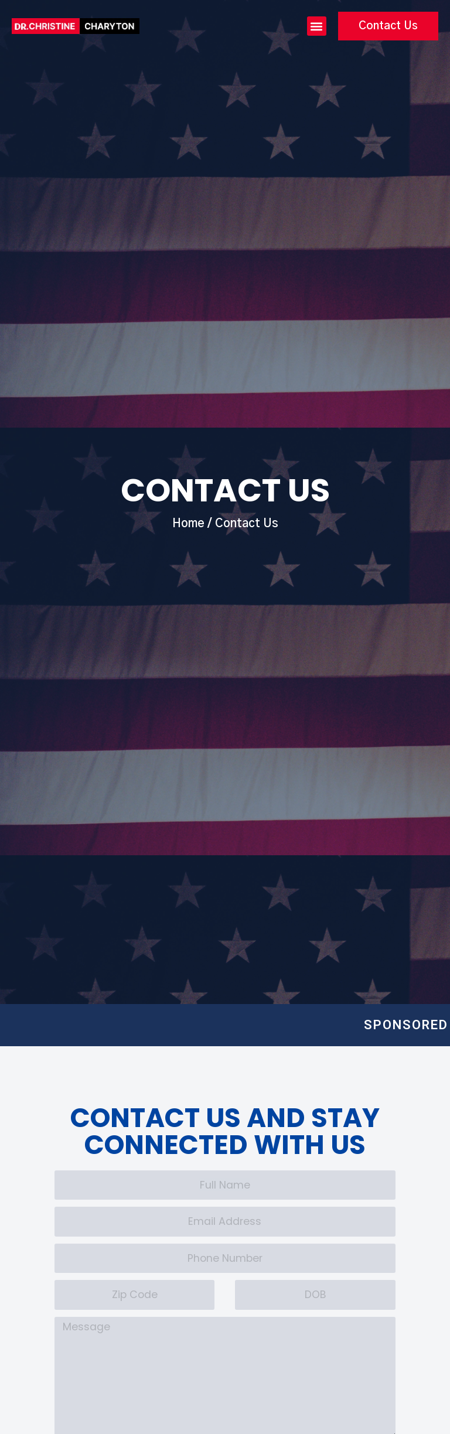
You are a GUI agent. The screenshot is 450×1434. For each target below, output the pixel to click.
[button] (316, 26)
